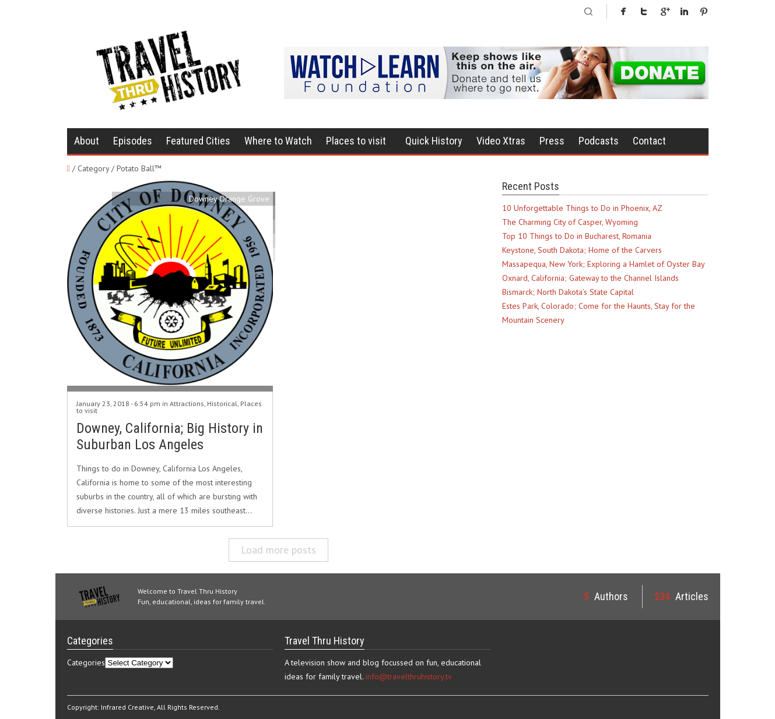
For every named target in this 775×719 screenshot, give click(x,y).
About (86, 141)
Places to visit (356, 141)
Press (551, 141)
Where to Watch (278, 141)
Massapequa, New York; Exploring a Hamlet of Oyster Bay (603, 264)
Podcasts (598, 141)
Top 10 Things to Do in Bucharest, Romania (576, 236)
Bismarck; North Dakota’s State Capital (568, 292)
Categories (86, 662)
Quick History (433, 141)
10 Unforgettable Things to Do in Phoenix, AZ (582, 208)
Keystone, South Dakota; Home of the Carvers (582, 250)
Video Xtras (500, 141)
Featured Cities (198, 141)
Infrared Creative (127, 707)
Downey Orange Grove (229, 198)
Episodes (132, 141)
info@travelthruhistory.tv (409, 676)
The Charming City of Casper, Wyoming (570, 222)
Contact (649, 141)
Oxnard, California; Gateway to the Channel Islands (590, 278)
